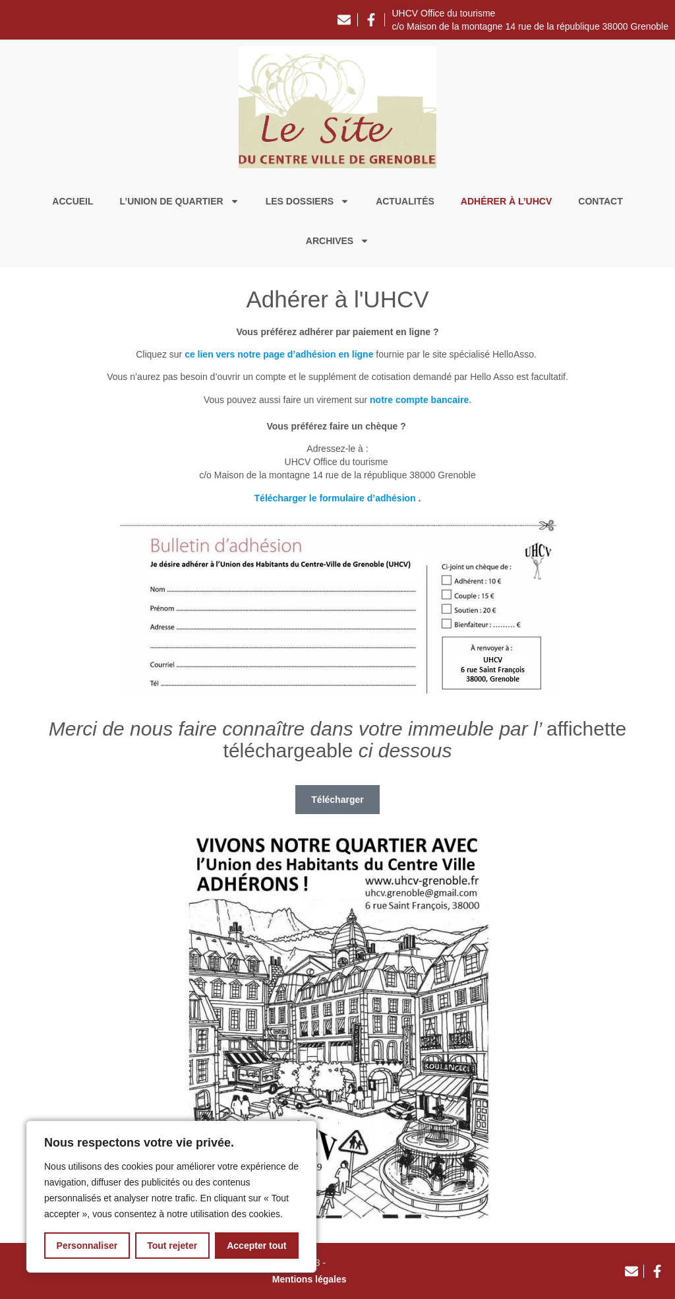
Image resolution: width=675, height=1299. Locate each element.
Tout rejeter (172, 1245)
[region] (171, 1197)
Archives (337, 241)
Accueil (72, 201)
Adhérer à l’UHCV (506, 201)
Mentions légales (309, 1279)
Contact (600, 201)
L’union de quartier (179, 201)
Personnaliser (87, 1245)
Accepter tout (256, 1245)
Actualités (405, 201)
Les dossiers (307, 201)
